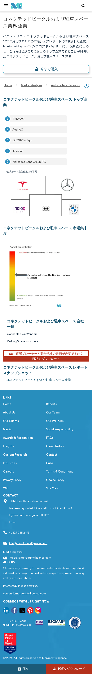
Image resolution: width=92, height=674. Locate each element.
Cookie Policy (55, 480)
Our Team (53, 412)
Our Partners (55, 421)
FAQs (49, 438)
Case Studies (55, 446)
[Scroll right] (86, 85)
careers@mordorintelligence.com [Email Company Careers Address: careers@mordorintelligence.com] (24, 593)
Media (7, 429)
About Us (9, 412)
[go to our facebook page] (14, 611)
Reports (51, 404)
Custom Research (15, 454)
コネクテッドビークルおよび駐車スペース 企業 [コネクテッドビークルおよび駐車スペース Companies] (38, 380)
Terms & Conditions (59, 471)
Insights (8, 446)
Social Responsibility (59, 429)
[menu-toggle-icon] (6, 5)
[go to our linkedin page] (6, 611)
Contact (51, 454)
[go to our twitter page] (22, 611)
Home (7, 404)
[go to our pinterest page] (30, 611)
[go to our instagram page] (38, 611)
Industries (10, 463)
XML (6, 488)
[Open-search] (83, 6)
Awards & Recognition (18, 438)
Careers (8, 471)
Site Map (52, 488)
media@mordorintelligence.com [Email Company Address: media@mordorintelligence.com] (30, 557)
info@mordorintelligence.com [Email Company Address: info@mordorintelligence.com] (28, 543)
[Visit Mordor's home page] (16, 6)
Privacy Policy (12, 480)
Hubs (49, 463)
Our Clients (11, 421)
